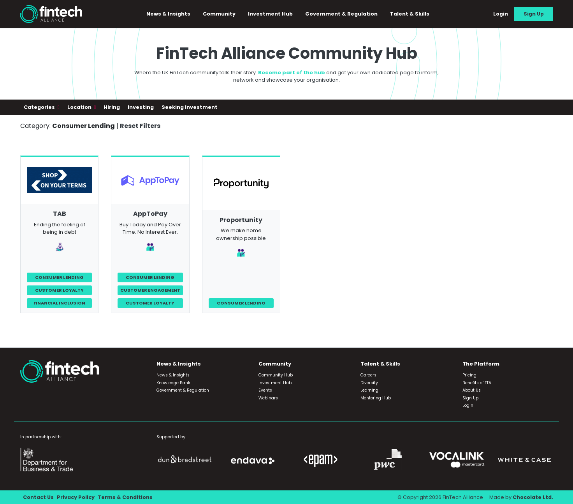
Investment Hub (270, 13)
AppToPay (150, 213)
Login (500, 13)
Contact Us (38, 497)
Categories (40, 107)
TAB (59, 213)
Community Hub (275, 375)
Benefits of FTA (476, 383)
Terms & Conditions (125, 497)
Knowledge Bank (173, 383)
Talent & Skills (409, 13)
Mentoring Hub (375, 398)
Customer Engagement (150, 290)
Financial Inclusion (59, 303)
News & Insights (168, 13)
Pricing (469, 375)
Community (219, 13)
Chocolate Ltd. (533, 497)
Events (265, 390)
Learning (369, 390)
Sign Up (534, 13)
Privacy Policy (76, 497)
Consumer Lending (59, 277)
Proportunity (241, 219)
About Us (471, 390)
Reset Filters (140, 125)
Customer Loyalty (59, 290)
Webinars (268, 398)
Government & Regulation (341, 13)
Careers (368, 375)
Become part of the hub (291, 72)
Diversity (369, 383)
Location (80, 107)
